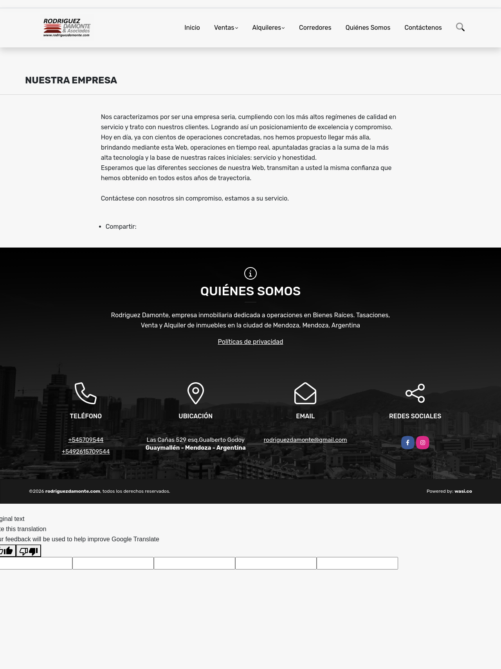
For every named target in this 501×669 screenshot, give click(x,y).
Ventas (224, 27)
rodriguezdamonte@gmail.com (305, 439)
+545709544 (85, 439)
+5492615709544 (86, 451)
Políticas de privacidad (250, 341)
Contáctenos (423, 27)
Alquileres (266, 27)
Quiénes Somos (368, 27)
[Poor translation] (28, 550)
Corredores (315, 27)
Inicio (192, 27)
